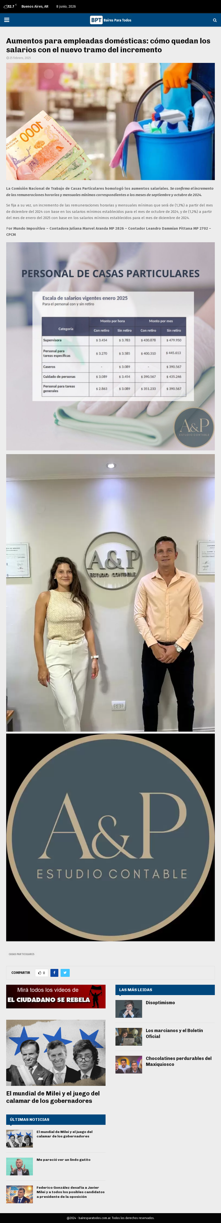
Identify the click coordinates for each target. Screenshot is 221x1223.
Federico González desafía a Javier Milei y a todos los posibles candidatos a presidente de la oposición (71, 1192)
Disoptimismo (160, 1002)
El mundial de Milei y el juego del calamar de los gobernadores (53, 1097)
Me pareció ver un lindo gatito (63, 1160)
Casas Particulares (21, 954)
